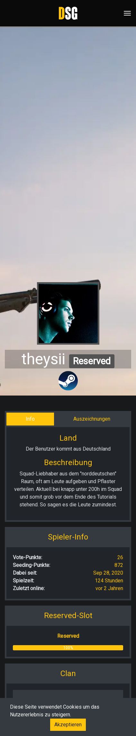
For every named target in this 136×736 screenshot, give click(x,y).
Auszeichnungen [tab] (91, 419)
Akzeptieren (68, 725)
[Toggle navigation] (125, 13)
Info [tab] (30, 419)
